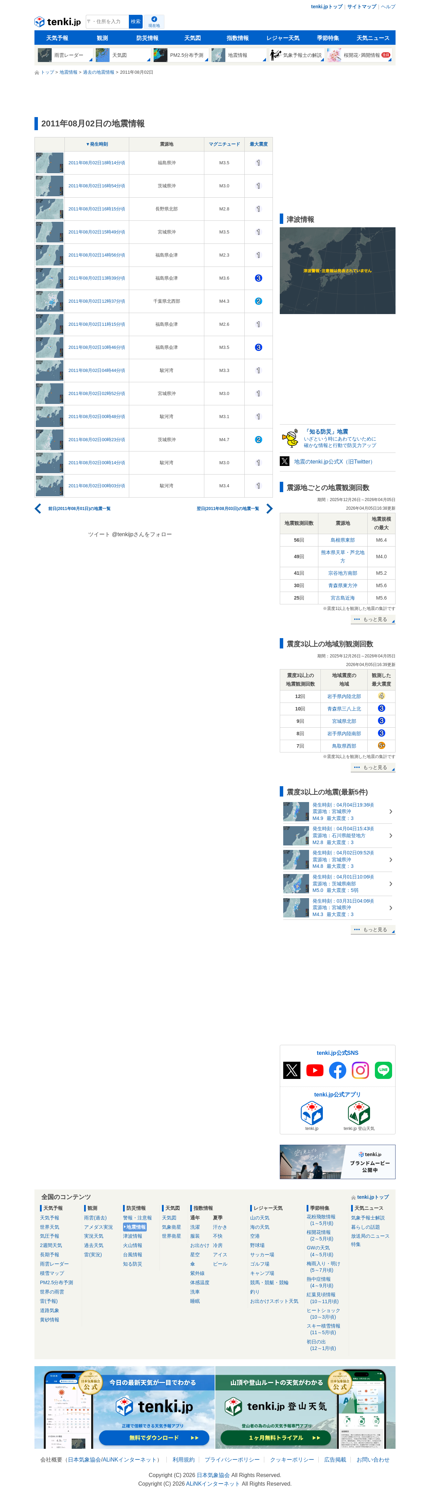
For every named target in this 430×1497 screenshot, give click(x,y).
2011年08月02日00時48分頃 (97, 416)
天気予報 (57, 38)
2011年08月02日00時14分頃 (97, 462)
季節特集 (328, 38)
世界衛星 (171, 1236)
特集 (356, 1244)
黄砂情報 (49, 1319)
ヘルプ (388, 6)
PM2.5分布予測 (56, 1282)
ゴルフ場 (259, 1264)
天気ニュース (373, 38)
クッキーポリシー (292, 1460)
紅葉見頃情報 (326, 1298)
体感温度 (199, 1282)
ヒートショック (326, 1314)
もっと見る (375, 619)
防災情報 (147, 38)
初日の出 (326, 1345)
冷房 (218, 1245)
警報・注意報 (137, 1217)
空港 (255, 1236)
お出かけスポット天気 (274, 1301)
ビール (220, 1264)
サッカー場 (262, 1254)
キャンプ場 (262, 1273)
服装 (195, 1236)
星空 (195, 1254)
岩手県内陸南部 (344, 733)
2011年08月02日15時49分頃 (97, 232)
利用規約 (184, 1460)
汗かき (220, 1227)
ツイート (99, 534)
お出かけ (199, 1245)
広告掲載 (335, 1460)
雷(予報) (49, 1301)
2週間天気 (51, 1245)
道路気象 (49, 1310)
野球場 (257, 1245)
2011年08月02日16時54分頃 (97, 185)
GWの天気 (326, 1251)
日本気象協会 (84, 1460)
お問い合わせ (373, 1460)
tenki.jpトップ (326, 6)
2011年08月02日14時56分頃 (97, 255)
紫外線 (197, 1273)
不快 (218, 1236)
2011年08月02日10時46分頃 (97, 347)
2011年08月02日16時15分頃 (97, 208)
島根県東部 (343, 540)
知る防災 (132, 1264)
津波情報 (132, 1236)
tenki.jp (58, 23)
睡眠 (195, 1301)
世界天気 (49, 1227)
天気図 (192, 38)
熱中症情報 (326, 1282)
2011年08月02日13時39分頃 (97, 278)
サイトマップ (361, 6)
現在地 (154, 25)
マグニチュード (224, 144)
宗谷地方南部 (342, 573)
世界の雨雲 (52, 1292)
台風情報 (132, 1254)
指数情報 (238, 38)
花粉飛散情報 (326, 1220)
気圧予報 (49, 1236)
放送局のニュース (370, 1236)
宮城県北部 (344, 721)
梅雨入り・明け (326, 1267)
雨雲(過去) (95, 1217)
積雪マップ (52, 1273)
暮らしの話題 (365, 1227)
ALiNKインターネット (130, 1460)
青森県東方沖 (342, 585)
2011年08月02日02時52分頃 (97, 393)
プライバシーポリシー (232, 1460)
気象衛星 (171, 1227)
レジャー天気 (282, 38)
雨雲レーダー (54, 1264)
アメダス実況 (98, 1227)
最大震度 (259, 144)
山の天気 (259, 1217)
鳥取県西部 (344, 746)
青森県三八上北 (344, 708)
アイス (220, 1254)
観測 (102, 38)
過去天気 (93, 1245)
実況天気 (93, 1236)
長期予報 (49, 1254)
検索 (136, 21)
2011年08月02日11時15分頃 (97, 324)
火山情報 (132, 1245)
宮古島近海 (343, 598)
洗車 (195, 1292)
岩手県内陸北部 (344, 696)
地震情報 (136, 1227)
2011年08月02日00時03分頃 (97, 485)
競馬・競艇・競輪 (269, 1282)
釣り (255, 1292)
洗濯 (195, 1227)
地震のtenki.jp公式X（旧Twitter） (335, 462)
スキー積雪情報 (326, 1329)
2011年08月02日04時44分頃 (97, 370)
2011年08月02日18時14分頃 (97, 162)
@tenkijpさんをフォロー (142, 534)
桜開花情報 (326, 1235)
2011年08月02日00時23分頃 (97, 439)
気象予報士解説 (368, 1217)
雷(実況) (93, 1254)
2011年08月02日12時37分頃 (97, 301)
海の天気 (259, 1227)
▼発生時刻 (97, 144)
